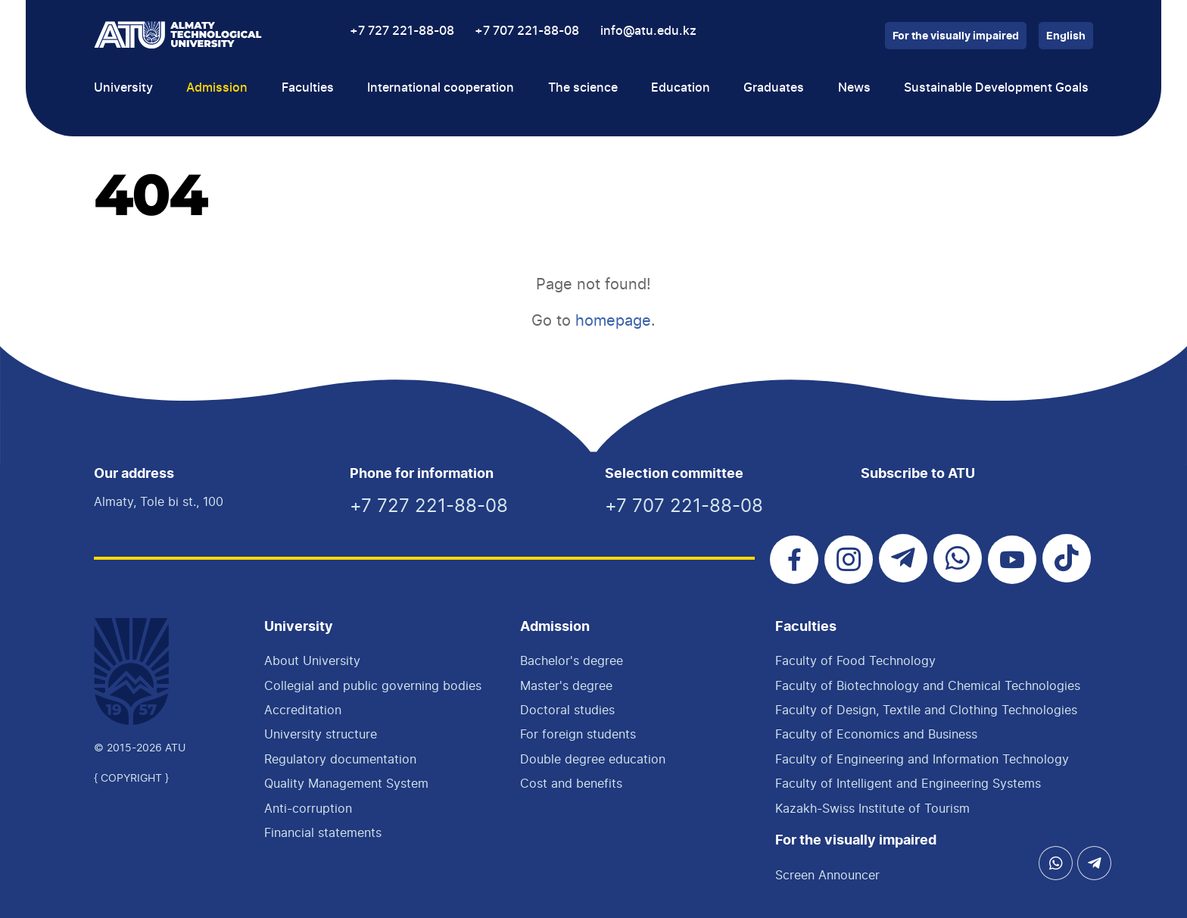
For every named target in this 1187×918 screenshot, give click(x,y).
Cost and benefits (571, 783)
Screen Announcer (827, 874)
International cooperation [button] (440, 88)
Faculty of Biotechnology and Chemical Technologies (927, 685)
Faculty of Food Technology (855, 660)
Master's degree (566, 685)
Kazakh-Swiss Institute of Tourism (872, 808)
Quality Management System (346, 783)
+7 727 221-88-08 (402, 31)
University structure (320, 734)
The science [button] (583, 88)
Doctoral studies (567, 709)
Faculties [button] (308, 88)
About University (312, 660)
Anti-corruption (308, 808)
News (854, 88)
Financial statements (323, 832)
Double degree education (592, 759)
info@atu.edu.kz (648, 31)
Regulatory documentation (340, 759)
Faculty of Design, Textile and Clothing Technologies (926, 709)
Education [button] (680, 88)
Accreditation (302, 709)
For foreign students (578, 734)
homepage (613, 320)
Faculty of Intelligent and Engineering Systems (908, 783)
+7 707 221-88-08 (527, 31)
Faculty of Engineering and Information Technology (922, 759)
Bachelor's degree (571, 660)
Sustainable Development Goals (996, 88)
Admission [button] (217, 88)
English (1066, 36)
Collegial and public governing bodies (372, 685)
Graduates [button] (773, 88)
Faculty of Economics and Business (876, 734)
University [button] (123, 88)
